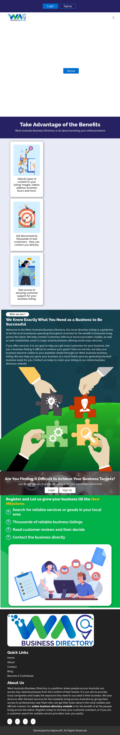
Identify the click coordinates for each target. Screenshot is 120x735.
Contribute (51, 70)
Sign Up (67, 490)
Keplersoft (56, 730)
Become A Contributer (20, 675)
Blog (10, 671)
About (11, 662)
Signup (68, 6)
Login (50, 6)
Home (11, 657)
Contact (12, 666)
